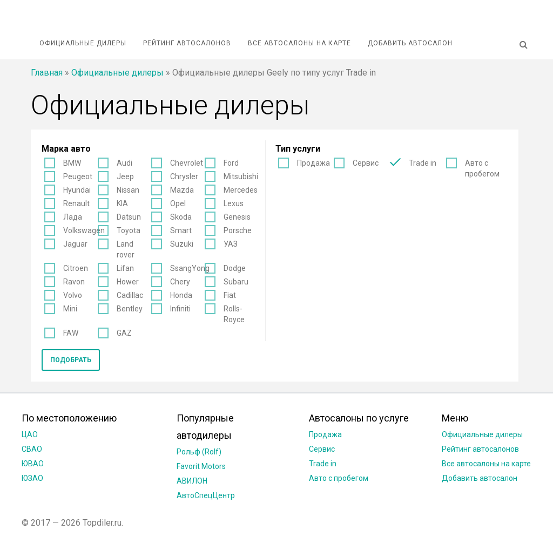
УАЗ (231, 244)
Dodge (235, 268)
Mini (70, 308)
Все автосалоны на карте (299, 43)
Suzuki (181, 244)
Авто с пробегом (482, 168)
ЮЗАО (32, 478)
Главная (47, 72)
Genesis (237, 217)
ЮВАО (33, 463)
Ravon (74, 281)
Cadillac (130, 295)
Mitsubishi (241, 176)
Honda (181, 295)
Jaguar (75, 244)
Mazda (182, 190)
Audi (124, 163)
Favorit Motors (201, 466)
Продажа (313, 163)
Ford (231, 163)
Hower (128, 281)
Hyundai (77, 190)
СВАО (32, 449)
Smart (181, 230)
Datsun (129, 217)
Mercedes (241, 190)
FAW (70, 333)
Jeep (125, 176)
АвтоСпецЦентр (206, 495)
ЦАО (30, 434)
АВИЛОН (192, 481)
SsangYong (190, 268)
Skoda (181, 217)
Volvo (72, 295)
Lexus (234, 203)
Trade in (422, 163)
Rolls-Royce (234, 314)
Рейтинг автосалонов (187, 43)
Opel (178, 203)
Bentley (130, 308)
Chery (180, 281)
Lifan (125, 268)
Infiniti (180, 308)
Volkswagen (84, 230)
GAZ (124, 333)
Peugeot (77, 176)
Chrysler (184, 176)
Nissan (128, 190)
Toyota (128, 230)
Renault (76, 203)
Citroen (75, 268)
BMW (72, 163)
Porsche (238, 230)
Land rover (125, 249)
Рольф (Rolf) (199, 451)
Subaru (236, 281)
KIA (122, 203)
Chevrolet (186, 163)
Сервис (366, 163)
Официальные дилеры (82, 43)
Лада (72, 217)
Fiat (230, 295)
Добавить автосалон (410, 43)
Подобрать (70, 360)
